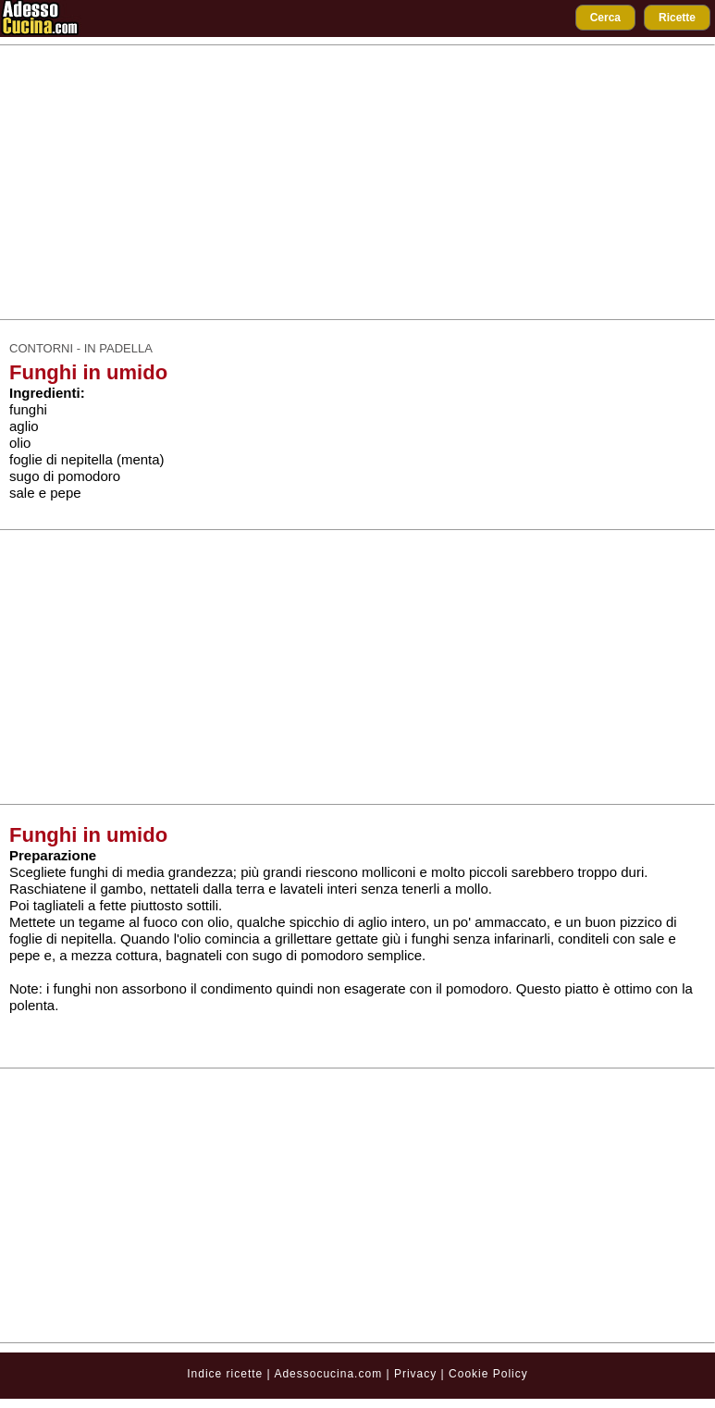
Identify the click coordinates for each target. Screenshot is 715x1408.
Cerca (605, 17)
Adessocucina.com (328, 1373)
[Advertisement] (358, 182)
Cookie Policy (488, 1373)
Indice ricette (225, 1373)
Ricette (677, 17)
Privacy (417, 1373)
